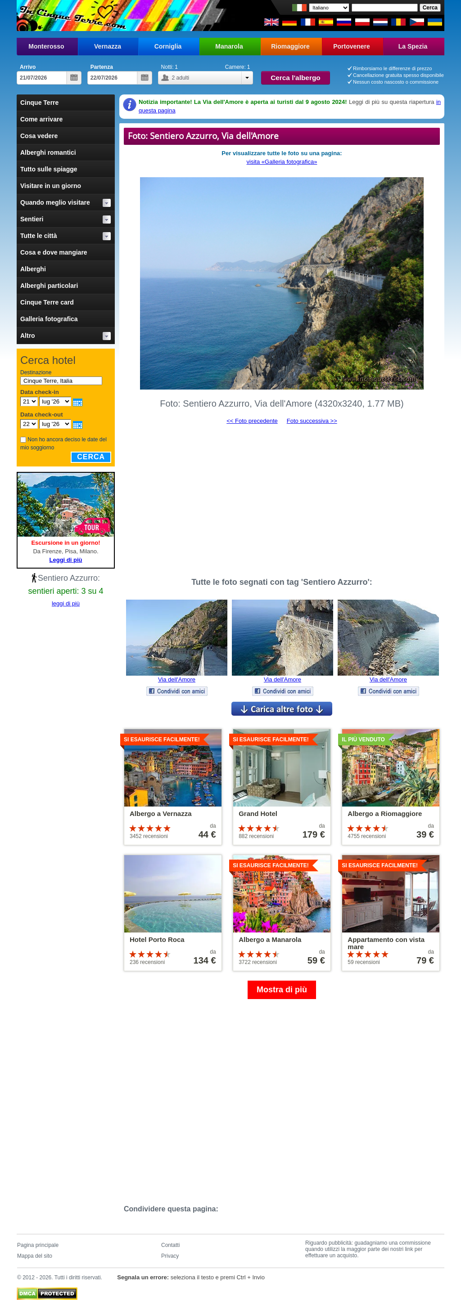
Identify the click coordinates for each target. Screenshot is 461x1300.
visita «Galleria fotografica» (282, 161)
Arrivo (28, 67)
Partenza (101, 67)
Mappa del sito (34, 1256)
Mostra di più (282, 989)
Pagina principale (38, 1245)
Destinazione (35, 372)
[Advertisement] (282, 497)
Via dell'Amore (176, 679)
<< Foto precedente (251, 420)
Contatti (170, 1245)
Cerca (91, 457)
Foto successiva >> (312, 420)
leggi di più (66, 603)
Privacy (170, 1256)
